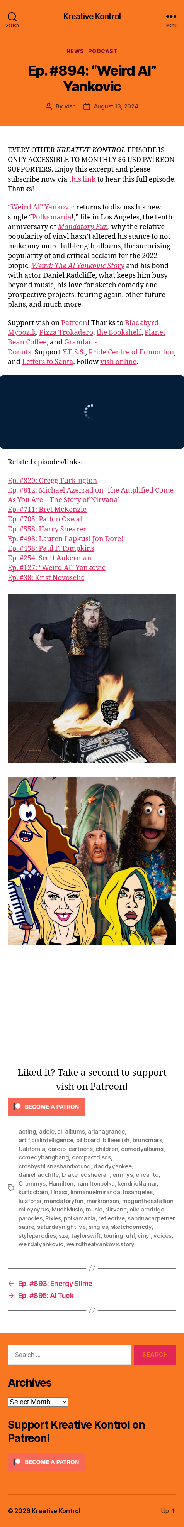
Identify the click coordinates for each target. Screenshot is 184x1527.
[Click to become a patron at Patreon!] (92, 1107)
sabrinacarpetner (151, 1218)
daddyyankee (112, 1166)
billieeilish (116, 1140)
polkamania (79, 1218)
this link (82, 179)
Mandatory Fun (83, 227)
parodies (31, 1218)
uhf (130, 1235)
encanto (147, 1174)
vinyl (144, 1235)
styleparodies (37, 1235)
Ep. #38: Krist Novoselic (46, 578)
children (106, 1148)
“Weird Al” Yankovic (41, 207)
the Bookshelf (119, 332)
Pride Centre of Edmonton (131, 352)
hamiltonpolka (95, 1183)
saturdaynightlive (61, 1226)
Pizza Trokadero (66, 332)
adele (47, 1131)
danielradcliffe (39, 1174)
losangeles (137, 1192)
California (32, 1148)
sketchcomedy (131, 1226)
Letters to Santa (47, 362)
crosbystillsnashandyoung (55, 1166)
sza (63, 1235)
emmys (122, 1174)
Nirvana (115, 1209)
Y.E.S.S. (74, 352)
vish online (118, 362)
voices (162, 1235)
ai (59, 1131)
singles (98, 1226)
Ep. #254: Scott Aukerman (50, 558)
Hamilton (61, 1183)
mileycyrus (34, 1209)
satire (26, 1226)
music (94, 1209)
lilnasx (59, 1192)
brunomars (147, 1140)
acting (27, 1131)
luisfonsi (30, 1201)
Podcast (103, 51)
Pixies (53, 1218)
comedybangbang (44, 1157)
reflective (111, 1218)
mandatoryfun (63, 1201)
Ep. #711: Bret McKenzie (47, 509)
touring (113, 1235)
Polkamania (51, 217)
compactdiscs (91, 1157)
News (75, 51)
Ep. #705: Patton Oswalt (46, 519)
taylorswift (86, 1235)
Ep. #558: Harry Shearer (47, 529)
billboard (88, 1140)
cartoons (80, 1148)
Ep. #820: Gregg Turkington (52, 480)
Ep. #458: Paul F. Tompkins (51, 548)
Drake (70, 1174)
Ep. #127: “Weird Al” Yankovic (57, 568)
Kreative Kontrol (92, 16)
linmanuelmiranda (95, 1192)
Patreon (74, 323)
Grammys (32, 1183)
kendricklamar (137, 1183)
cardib (56, 1148)
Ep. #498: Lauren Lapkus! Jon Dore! (65, 539)
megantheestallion (148, 1201)
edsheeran (95, 1174)
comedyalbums (142, 1148)
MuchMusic (67, 1209)
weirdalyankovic (41, 1244)
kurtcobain (33, 1192)
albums (75, 1131)
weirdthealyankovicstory (100, 1244)
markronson (103, 1201)
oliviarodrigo (146, 1209)
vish (70, 106)
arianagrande (106, 1131)
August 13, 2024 (116, 106)
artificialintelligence (46, 1140)
